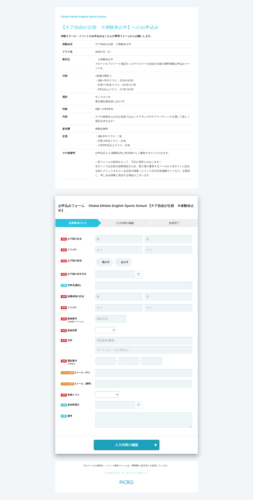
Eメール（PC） (76, 372)
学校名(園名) (71, 285)
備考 (66, 416)
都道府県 (69, 330)
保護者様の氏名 (72, 296)
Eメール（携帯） (76, 383)
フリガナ (69, 249)
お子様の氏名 (71, 239)
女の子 (125, 262)
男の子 (106, 262)
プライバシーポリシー (137, 473)
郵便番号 (75, 320)
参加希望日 (70, 404)
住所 (66, 340)
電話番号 (75, 362)
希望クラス (70, 395)
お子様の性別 (71, 260)
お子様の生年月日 (73, 274)
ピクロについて (113, 473)
